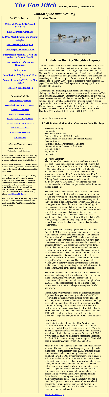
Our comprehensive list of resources (20, 123)
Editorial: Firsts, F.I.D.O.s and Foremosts (20, 25)
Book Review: (20, 75)
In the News (20, 70)
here (49, 93)
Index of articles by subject (20, 101)
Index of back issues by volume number (20, 105)
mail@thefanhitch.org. (17, 194)
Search (20, 110)
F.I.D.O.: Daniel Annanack (20, 32)
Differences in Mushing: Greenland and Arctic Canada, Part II (20, 56)
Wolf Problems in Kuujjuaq (20, 44)
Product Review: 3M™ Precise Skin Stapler (20, 81)
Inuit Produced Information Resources (20, 63)
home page (20, 132)
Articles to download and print (20, 114)
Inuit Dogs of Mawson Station (20, 49)
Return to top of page (54, 394)
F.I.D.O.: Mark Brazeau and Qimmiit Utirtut (20, 38)
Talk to (20, 128)
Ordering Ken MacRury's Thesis (20, 119)
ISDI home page (20, 137)
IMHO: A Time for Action (20, 88)
